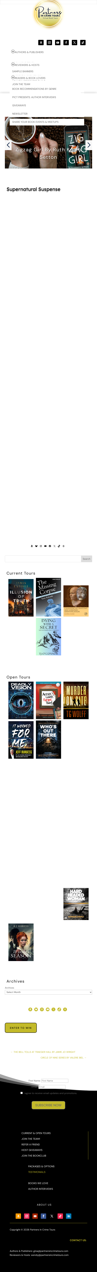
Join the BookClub (33, 1155)
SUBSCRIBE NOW (48, 1105)
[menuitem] (48, 51)
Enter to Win (21, 1028)
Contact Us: (78, 1240)
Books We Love (38, 1183)
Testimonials (36, 1172)
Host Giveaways (31, 1150)
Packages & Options (41, 1166)
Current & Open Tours (36, 1133)
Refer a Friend (30, 1144)
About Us (44, 1204)
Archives (9, 987)
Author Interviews (40, 1189)
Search (86, 558)
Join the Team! (30, 1139)
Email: (35, 1086)
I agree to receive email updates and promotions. (48, 1093)
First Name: (35, 1080)
